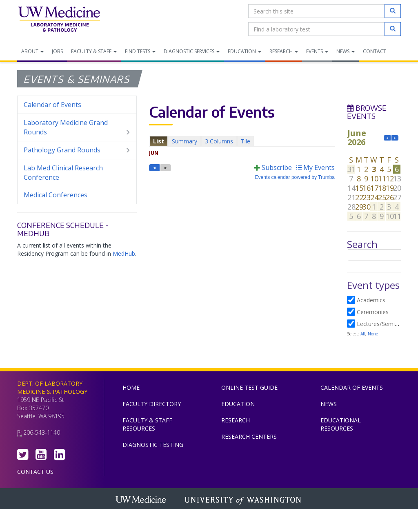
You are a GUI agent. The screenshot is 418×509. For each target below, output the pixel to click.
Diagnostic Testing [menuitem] (152, 445)
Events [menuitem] (317, 51)
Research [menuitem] (283, 51)
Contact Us (35, 472)
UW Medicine (141, 500)
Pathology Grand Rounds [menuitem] (77, 150)
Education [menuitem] (244, 51)
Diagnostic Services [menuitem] (192, 51)
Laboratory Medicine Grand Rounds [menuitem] (77, 127)
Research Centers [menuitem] (249, 436)
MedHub (124, 253)
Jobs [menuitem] (57, 51)
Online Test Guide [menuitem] (249, 387)
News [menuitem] (345, 51)
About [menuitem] (32, 51)
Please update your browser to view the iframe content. (242, 141)
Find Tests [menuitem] (140, 51)
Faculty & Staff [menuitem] (94, 51)
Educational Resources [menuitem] (340, 424)
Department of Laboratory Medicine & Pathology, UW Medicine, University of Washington (59, 20)
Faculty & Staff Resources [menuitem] (147, 424)
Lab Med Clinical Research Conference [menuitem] (63, 172)
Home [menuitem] (131, 387)
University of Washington (244, 500)
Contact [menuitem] (374, 51)
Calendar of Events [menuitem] (52, 104)
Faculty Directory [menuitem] (151, 404)
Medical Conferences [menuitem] (55, 194)
